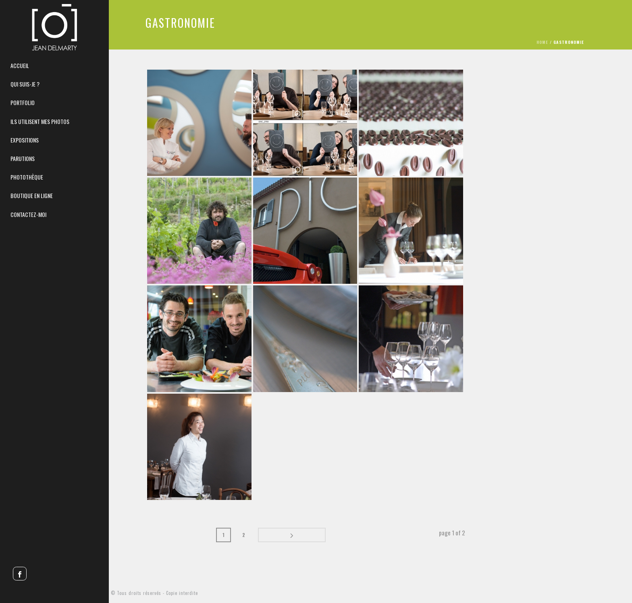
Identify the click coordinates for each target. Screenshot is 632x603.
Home (545, 42)
